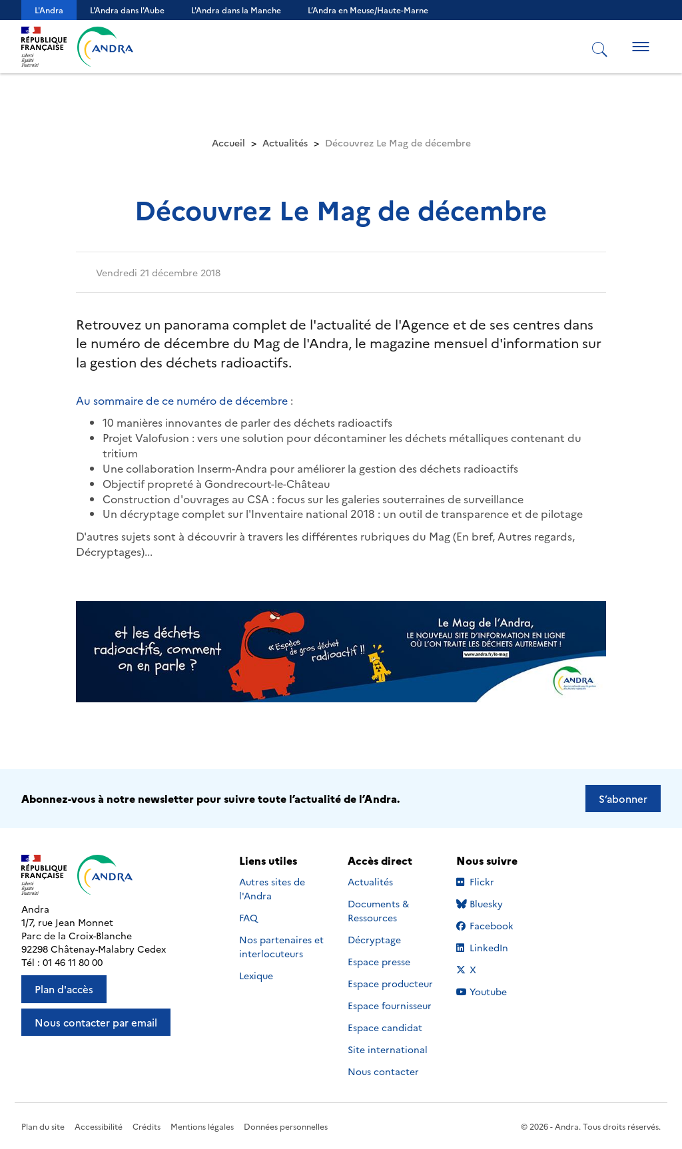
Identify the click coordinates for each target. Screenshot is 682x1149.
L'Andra (49, 9)
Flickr (496, 881)
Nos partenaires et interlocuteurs (281, 946)
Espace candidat (385, 1027)
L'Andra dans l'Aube (127, 9)
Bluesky (496, 903)
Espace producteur (390, 983)
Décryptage (374, 939)
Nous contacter (383, 1071)
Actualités (285, 142)
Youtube (496, 991)
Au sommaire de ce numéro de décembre (183, 400)
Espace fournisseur (390, 1005)
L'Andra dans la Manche (236, 9)
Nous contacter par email (96, 1022)
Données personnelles (286, 1126)
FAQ (248, 917)
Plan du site (43, 1126)
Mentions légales (202, 1126)
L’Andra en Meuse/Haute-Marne (368, 9)
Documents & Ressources (378, 910)
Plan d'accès (64, 989)
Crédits (147, 1126)
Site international (388, 1049)
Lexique (256, 975)
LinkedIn (496, 947)
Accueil (228, 142)
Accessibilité (99, 1126)
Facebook (496, 925)
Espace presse (379, 961)
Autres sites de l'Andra (272, 888)
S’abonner (623, 798)
